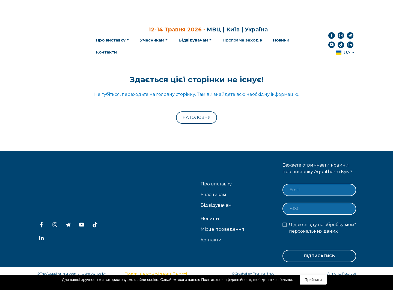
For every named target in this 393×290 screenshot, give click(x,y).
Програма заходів (242, 40)
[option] (343, 52)
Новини (281, 40)
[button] (331, 35)
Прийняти (313, 279)
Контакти (106, 52)
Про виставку (216, 184)
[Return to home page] (57, 40)
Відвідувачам (193, 40)
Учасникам (152, 40)
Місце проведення (222, 229)
